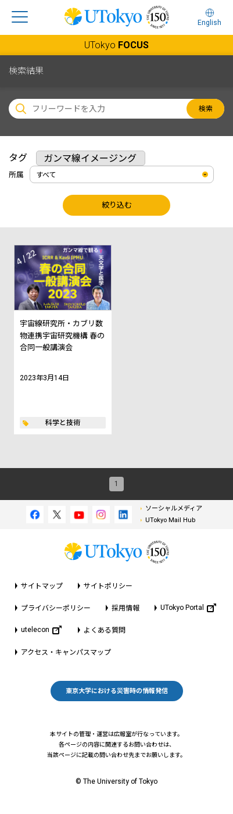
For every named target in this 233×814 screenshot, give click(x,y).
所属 (16, 174)
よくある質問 (105, 630)
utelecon (41, 630)
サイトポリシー (108, 586)
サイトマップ (42, 586)
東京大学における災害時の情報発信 (117, 691)
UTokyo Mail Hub (170, 520)
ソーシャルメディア (173, 508)
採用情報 (125, 608)
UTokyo (116, 45)
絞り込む (117, 205)
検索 (206, 109)
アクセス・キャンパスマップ (66, 652)
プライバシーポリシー (56, 608)
